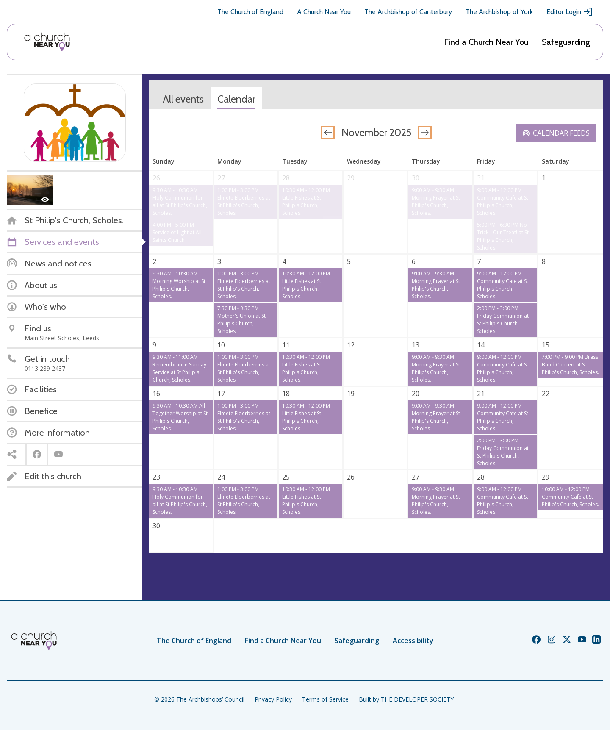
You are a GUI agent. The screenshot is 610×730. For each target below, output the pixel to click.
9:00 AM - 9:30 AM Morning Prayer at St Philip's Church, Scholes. (436, 201)
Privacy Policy (273, 699)
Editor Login (569, 12)
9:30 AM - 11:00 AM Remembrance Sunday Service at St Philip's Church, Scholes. (179, 368)
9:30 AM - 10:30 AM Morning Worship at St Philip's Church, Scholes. (178, 285)
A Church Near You (324, 12)
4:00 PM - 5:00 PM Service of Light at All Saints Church (177, 232)
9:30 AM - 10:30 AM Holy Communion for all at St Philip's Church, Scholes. (179, 201)
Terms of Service (325, 699)
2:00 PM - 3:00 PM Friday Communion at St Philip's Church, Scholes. (503, 320)
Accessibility (413, 640)
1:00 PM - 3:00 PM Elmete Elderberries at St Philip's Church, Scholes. (243, 201)
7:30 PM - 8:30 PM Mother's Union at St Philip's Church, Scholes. (241, 320)
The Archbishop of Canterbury (408, 12)
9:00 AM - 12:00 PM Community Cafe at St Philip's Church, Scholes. (502, 201)
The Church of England (250, 12)
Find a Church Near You (486, 42)
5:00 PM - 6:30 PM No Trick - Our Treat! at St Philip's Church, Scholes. (503, 236)
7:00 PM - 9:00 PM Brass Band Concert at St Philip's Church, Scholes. (570, 364)
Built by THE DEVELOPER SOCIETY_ (407, 699)
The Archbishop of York (499, 12)
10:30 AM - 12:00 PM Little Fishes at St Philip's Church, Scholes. (306, 201)
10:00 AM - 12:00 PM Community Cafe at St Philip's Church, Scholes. (570, 497)
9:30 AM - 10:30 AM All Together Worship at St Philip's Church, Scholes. (180, 417)
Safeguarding (566, 42)
